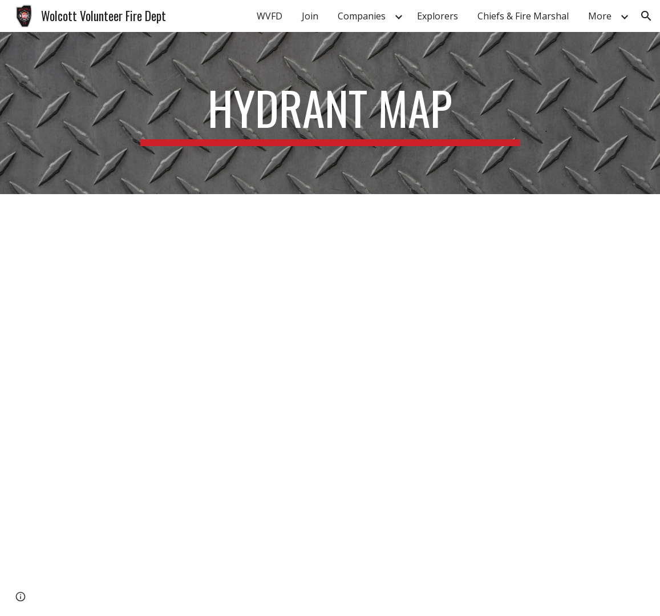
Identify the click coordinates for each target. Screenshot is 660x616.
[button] (646, 16)
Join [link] (310, 16)
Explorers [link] (437, 16)
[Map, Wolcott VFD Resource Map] (330, 405)
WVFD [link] (269, 16)
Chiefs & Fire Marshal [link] (523, 16)
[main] (330, 113)
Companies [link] (362, 16)
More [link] (600, 16)
